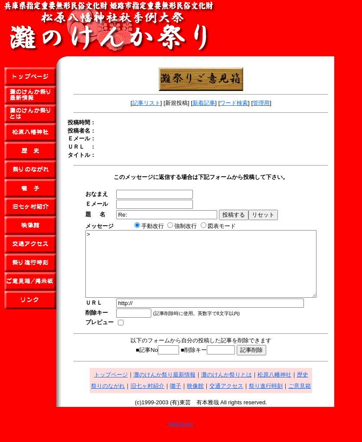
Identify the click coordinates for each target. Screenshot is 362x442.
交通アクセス (240, 399)
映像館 (209, 399)
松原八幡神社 (288, 387)
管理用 (275, 103)
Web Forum (181, 436)
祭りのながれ (122, 399)
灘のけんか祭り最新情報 (178, 387)
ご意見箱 (313, 399)
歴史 (316, 387)
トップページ (125, 387)
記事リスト (160, 103)
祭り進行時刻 (280, 399)
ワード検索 (248, 103)
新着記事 (217, 103)
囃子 (189, 399)
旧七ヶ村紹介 (161, 399)
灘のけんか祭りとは (240, 387)
